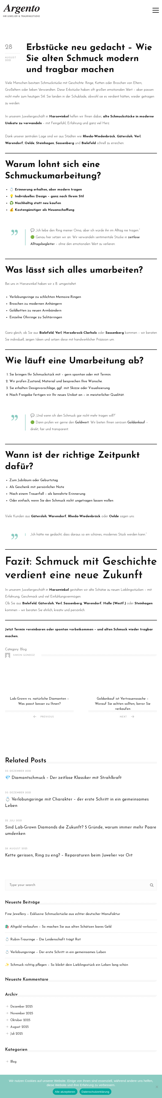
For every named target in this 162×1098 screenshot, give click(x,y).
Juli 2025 (14, 1033)
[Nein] (157, 1087)
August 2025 (17, 1027)
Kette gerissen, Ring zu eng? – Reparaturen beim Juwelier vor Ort (69, 855)
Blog (23, 649)
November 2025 (19, 1013)
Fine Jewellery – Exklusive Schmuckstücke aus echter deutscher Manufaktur (62, 914)
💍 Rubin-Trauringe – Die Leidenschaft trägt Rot (43, 939)
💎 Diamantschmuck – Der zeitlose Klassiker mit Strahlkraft (63, 778)
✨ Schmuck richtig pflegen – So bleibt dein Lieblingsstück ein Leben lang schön (66, 965)
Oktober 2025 (18, 1020)
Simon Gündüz (20, 655)
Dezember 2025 (19, 1006)
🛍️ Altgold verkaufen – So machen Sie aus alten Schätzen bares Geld (58, 926)
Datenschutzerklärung (95, 1091)
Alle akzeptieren (65, 1091)
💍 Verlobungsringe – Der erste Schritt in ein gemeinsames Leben (55, 952)
